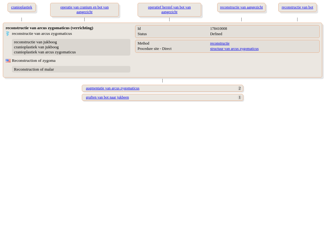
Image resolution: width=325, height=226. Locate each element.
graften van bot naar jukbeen (107, 97)
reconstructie (219, 43)
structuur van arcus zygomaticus (234, 48)
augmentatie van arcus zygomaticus (112, 88)
